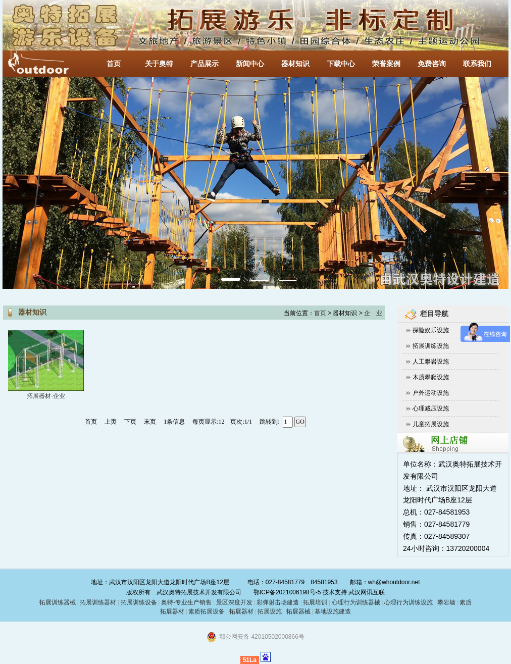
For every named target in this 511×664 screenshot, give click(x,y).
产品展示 (204, 64)
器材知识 (295, 64)
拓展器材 (241, 611)
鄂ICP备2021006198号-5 (287, 592)
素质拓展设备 (206, 611)
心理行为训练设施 (408, 602)
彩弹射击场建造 (278, 602)
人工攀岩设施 (431, 361)
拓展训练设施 (431, 345)
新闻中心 (250, 64)
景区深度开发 (234, 602)
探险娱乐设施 (431, 330)
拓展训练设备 (139, 602)
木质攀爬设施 (431, 377)
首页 (114, 64)
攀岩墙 (445, 602)
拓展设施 (270, 611)
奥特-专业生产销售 (186, 602)
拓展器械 (298, 611)
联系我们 (477, 64)
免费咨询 (432, 64)
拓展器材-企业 (46, 395)
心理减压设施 (431, 408)
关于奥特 (159, 64)
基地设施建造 (332, 611)
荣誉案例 (386, 64)
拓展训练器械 (57, 602)
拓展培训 (315, 602)
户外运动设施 (431, 392)
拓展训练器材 (98, 602)
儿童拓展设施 (431, 424)
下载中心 (341, 64)
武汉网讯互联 (366, 592)
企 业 (373, 313)
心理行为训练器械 (356, 602)
